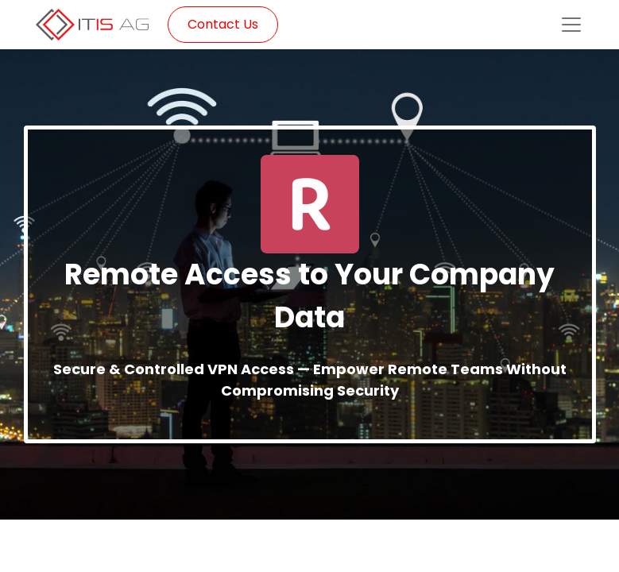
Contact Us (223, 24)
